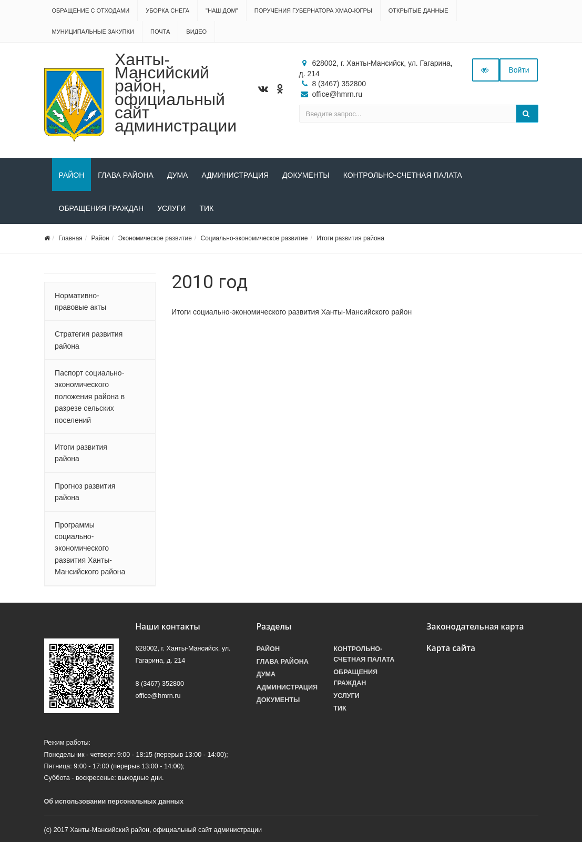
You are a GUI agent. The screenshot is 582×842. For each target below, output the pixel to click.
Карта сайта (450, 648)
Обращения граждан (101, 208)
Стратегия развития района (88, 340)
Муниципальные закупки (93, 31)
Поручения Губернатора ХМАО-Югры (313, 10)
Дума (177, 175)
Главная (70, 238)
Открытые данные (418, 10)
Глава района (126, 175)
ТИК (206, 208)
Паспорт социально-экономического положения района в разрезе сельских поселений (90, 396)
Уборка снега (167, 10)
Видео (196, 31)
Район (72, 175)
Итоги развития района (350, 238)
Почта (160, 31)
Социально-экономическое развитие (254, 238)
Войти (518, 70)
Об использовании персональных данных (114, 801)
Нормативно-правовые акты (80, 301)
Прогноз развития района (85, 492)
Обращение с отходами (91, 10)
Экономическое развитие (154, 238)
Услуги (171, 208)
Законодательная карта (475, 626)
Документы (306, 175)
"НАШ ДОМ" (222, 10)
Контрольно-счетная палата (402, 175)
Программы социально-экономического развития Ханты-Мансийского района (90, 548)
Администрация (235, 175)
